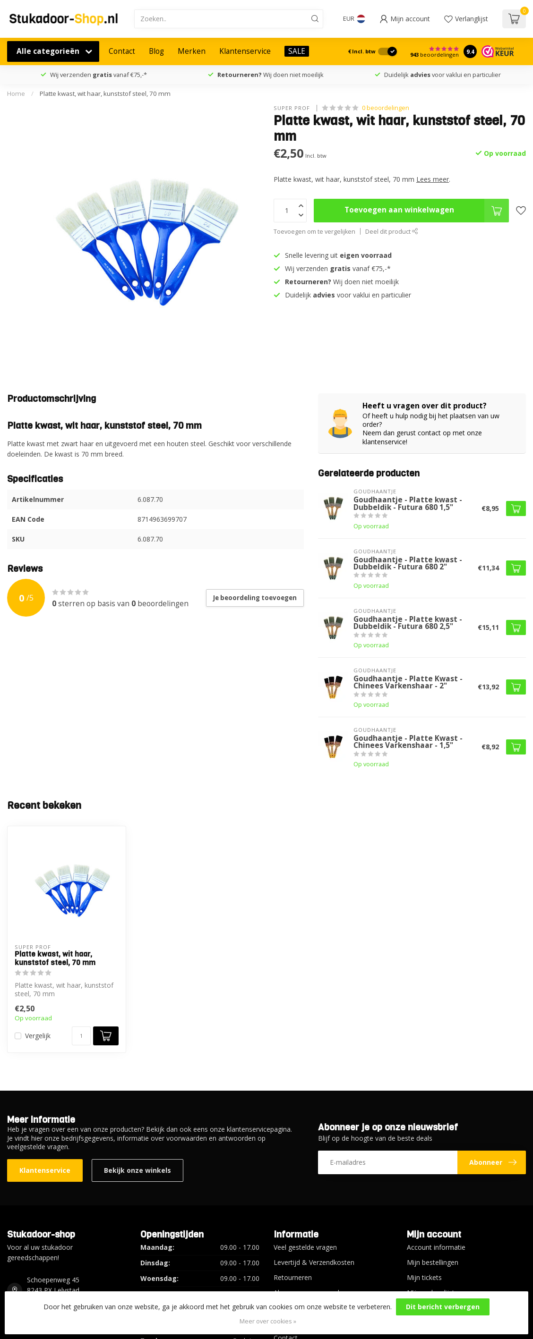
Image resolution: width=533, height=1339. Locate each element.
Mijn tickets (424, 1277)
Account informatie (436, 1247)
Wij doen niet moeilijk (270, 74)
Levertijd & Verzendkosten (314, 1262)
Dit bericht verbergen (443, 1306)
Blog (156, 51)
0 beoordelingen (385, 108)
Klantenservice (245, 51)
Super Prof (293, 107)
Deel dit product (391, 232)
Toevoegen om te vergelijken (314, 232)
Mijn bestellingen (432, 1262)
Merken (192, 51)
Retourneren (293, 1277)
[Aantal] (81, 1035)
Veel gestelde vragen (305, 1247)
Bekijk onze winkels (137, 1170)
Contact (122, 51)
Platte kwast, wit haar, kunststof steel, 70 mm (105, 93)
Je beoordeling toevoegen (255, 597)
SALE (296, 51)
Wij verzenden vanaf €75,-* (98, 74)
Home (16, 93)
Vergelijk (38, 1035)
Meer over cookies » (268, 1321)
